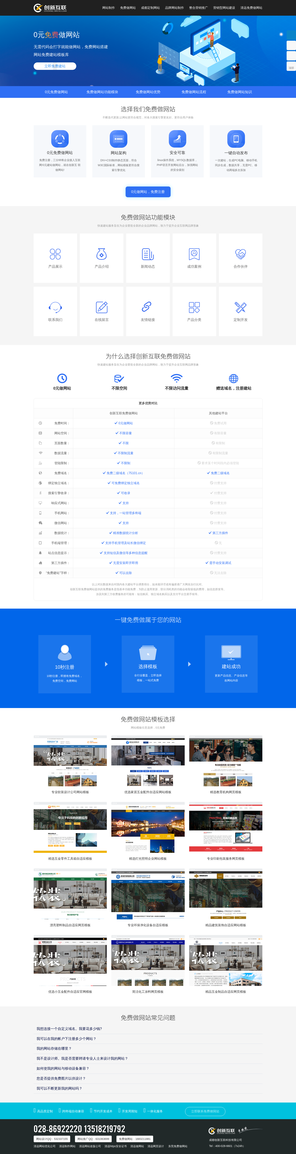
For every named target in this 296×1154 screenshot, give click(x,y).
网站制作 (108, 7)
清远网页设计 (156, 1146)
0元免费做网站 (56, 92)
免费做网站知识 (239, 92)
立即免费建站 (55, 66)
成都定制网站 (150, 7)
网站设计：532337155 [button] (52, 1138)
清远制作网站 (67, 1146)
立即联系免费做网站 (205, 1111)
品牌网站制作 (174, 7)
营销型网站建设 (224, 7)
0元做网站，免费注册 (148, 192)
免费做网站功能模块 (102, 92)
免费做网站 (128, 7)
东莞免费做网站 (177, 1146)
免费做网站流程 (194, 92)
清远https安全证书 (115, 1146)
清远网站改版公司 (90, 1146)
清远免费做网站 (251, 7)
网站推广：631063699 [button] (93, 1138)
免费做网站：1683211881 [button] (135, 1138)
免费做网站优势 (148, 92)
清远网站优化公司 (45, 1146)
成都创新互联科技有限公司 (225, 1139)
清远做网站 (137, 1146)
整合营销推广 (198, 7)
